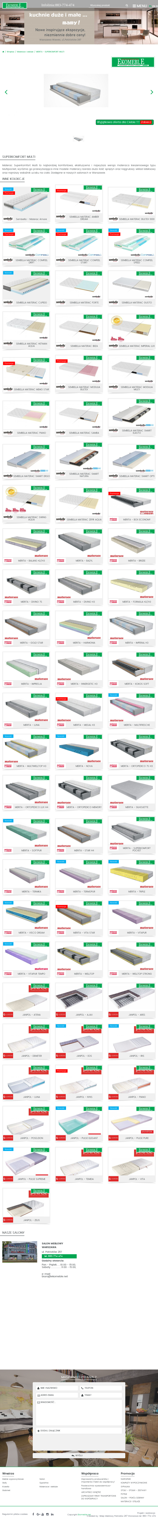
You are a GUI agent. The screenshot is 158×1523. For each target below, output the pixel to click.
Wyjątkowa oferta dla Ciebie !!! (124, 122)
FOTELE (124, 1494)
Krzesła (5, 1487)
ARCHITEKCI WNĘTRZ (91, 1492)
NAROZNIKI (126, 1479)
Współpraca (89, 1473)
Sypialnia (44, 1483)
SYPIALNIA (125, 1487)
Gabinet (6, 1490)
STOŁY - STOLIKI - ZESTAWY (133, 1490)
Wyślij (79, 1456)
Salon (42, 1479)
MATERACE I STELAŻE (130, 1502)
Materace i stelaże (25, 52)
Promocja (128, 1473)
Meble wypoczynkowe (13, 1479)
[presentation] (81, 1442)
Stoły (4, 1483)
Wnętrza (10, 52)
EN (153, 6)
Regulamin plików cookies (15, 1514)
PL (150, 6)
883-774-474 (64, 5)
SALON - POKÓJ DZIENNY (132, 1498)
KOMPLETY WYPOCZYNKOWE (134, 1483)
